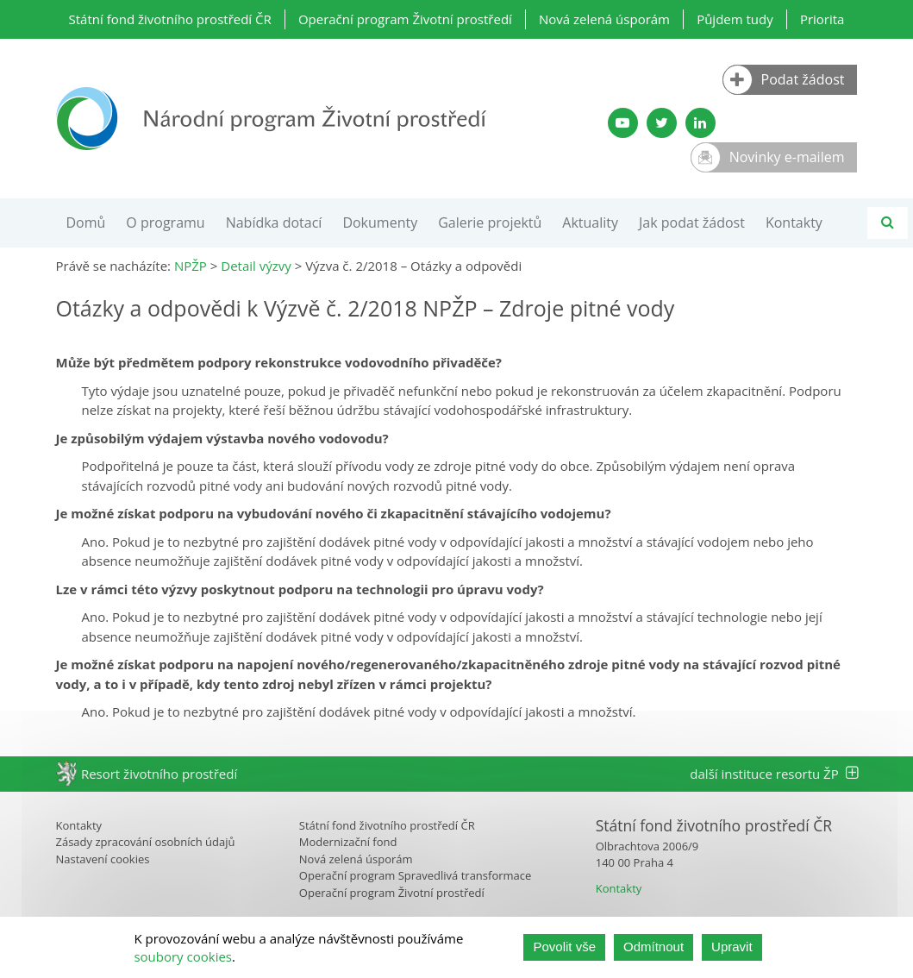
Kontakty (794, 222)
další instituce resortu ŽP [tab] (773, 773)
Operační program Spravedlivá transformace (415, 875)
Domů (86, 222)
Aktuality (590, 222)
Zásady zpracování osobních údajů (145, 841)
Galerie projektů (489, 222)
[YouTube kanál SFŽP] (623, 123)
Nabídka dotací (274, 222)
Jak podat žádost (692, 222)
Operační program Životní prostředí (405, 19)
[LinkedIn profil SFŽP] (700, 123)
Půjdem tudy (735, 19)
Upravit (732, 946)
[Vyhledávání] (887, 223)
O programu (165, 222)
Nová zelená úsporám (604, 19)
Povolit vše (564, 946)
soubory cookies (183, 956)
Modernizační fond (348, 841)
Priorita (822, 19)
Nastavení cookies (103, 859)
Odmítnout (653, 946)
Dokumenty (379, 222)
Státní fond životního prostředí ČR (170, 19)
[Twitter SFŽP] (662, 123)
